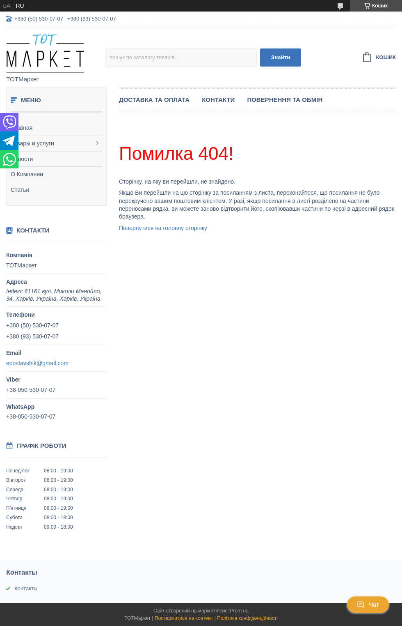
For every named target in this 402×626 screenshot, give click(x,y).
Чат (368, 604)
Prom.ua (239, 611)
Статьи (20, 189)
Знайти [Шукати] (280, 57)
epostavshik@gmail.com (37, 363)
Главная (21, 127)
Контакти (218, 100)
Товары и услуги (32, 143)
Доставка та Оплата (154, 100)
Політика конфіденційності (247, 618)
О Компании (27, 174)
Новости (22, 159)
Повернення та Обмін (284, 100)
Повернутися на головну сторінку (163, 228)
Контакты (25, 588)
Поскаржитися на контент (184, 618)
